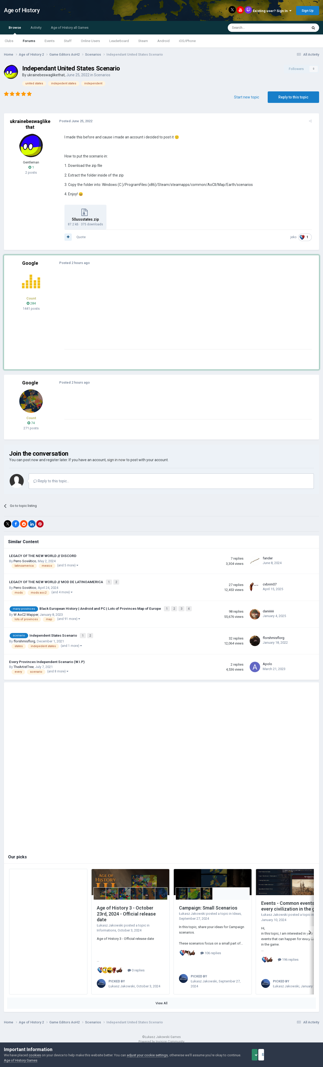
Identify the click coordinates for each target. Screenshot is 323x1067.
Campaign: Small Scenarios (208, 905)
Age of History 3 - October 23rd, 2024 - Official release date (126, 910)
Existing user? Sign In (272, 11)
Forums (29, 41)
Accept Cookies (262, 1055)
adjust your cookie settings (147, 1055)
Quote (77, 237)
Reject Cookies (301, 1055)
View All (161, 1000)
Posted (72, 121)
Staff (67, 41)
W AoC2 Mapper (26, 612)
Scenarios (102, 75)
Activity (36, 28)
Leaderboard (119, 41)
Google (30, 263)
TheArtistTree (24, 664)
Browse (15, 30)
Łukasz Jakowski (110, 922)
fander (268, 558)
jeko (297, 237)
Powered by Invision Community (161, 1038)
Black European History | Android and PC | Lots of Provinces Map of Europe (100, 607)
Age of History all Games (69, 28)
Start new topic (246, 97)
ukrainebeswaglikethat (46, 75)
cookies (35, 1055)
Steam (143, 41)
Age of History (22, 10)
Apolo (267, 661)
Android (163, 41)
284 (31, 303)
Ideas (236, 910)
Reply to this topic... (51, 481)
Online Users (90, 41)
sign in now (116, 460)
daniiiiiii (268, 610)
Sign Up (308, 11)
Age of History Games (35, 1060)
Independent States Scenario (53, 633)
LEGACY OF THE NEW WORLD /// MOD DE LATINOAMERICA (56, 581)
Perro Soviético (25, 561)
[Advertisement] (156, 312)
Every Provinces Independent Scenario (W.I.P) (47, 659)
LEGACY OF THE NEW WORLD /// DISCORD (42, 556)
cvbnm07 (270, 584)
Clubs (9, 41)
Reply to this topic (293, 97)
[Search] (255, 28)
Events (50, 41)
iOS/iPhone (187, 41)
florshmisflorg (24, 638)
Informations (106, 927)
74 (31, 423)
